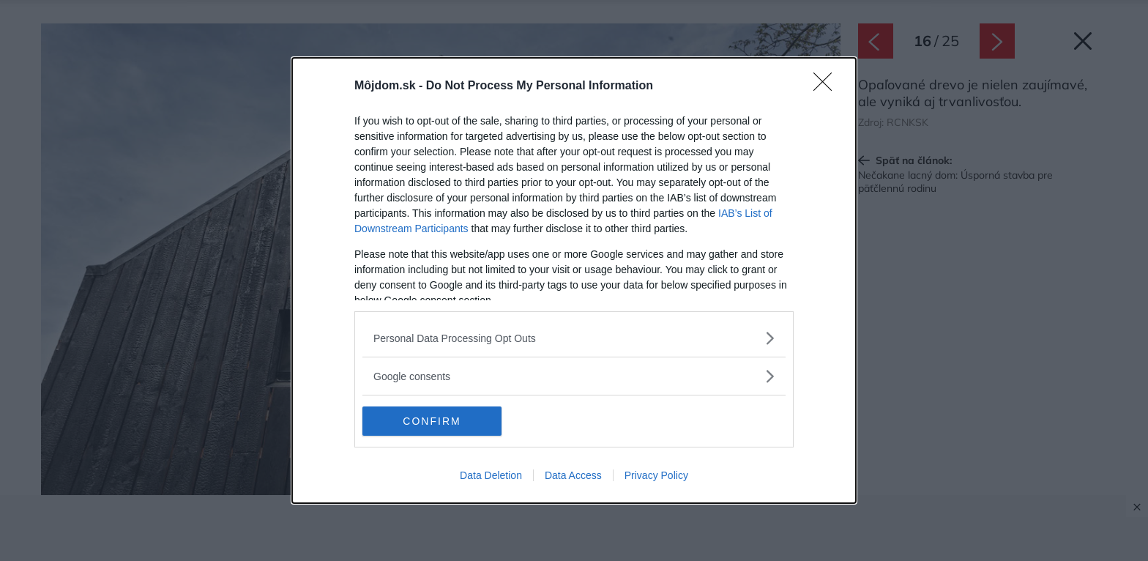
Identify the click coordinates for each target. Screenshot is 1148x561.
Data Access (573, 475)
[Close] (827, 86)
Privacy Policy (656, 475)
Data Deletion (491, 475)
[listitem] (574, 338)
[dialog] (574, 280)
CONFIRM (432, 421)
